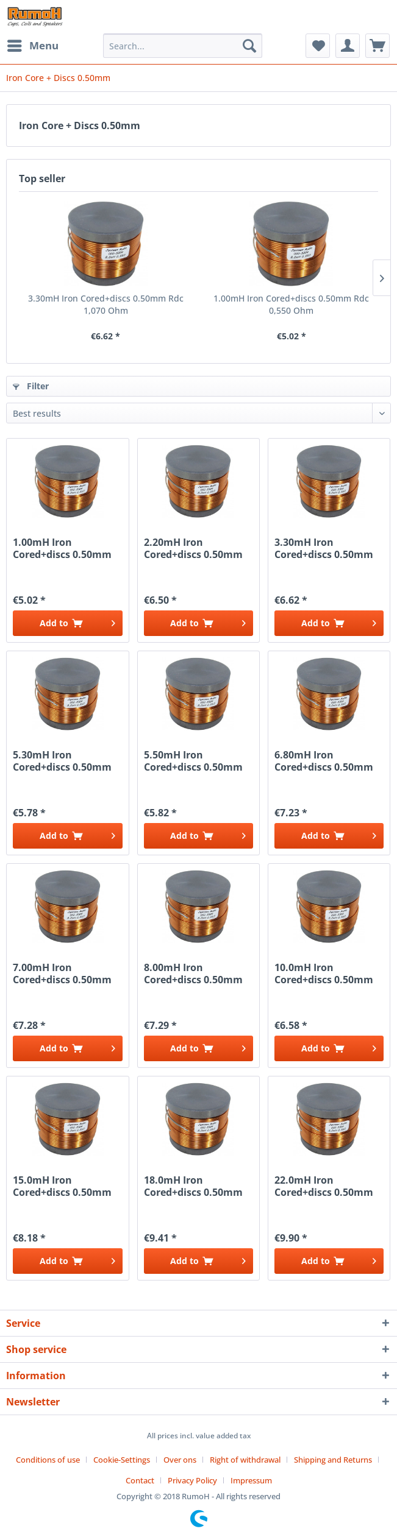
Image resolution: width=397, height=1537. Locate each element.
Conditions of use (48, 1459)
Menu (33, 44)
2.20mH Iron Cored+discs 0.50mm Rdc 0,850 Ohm (193, 548)
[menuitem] (32, 46)
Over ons (179, 1459)
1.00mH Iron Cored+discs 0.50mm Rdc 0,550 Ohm (291, 304)
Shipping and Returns (333, 1459)
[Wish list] (318, 46)
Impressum (251, 1480)
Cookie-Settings (121, 1459)
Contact (140, 1480)
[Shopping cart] (377, 46)
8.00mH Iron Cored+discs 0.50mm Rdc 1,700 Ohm (193, 973)
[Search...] (182, 46)
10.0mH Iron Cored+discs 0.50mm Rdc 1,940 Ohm (323, 973)
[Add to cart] (67, 623)
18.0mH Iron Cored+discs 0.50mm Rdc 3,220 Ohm (193, 1186)
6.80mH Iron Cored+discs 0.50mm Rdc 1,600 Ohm (323, 761)
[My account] (347, 46)
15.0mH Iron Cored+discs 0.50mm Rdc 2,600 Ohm (62, 1186)
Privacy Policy (192, 1480)
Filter (31, 386)
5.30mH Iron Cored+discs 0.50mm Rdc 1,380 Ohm (62, 761)
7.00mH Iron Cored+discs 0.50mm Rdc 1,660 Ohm (62, 973)
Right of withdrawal (245, 1459)
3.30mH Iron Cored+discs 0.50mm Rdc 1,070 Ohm (106, 304)
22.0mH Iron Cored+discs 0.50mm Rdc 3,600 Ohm (323, 1186)
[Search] (249, 46)
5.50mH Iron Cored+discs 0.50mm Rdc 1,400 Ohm (193, 761)
